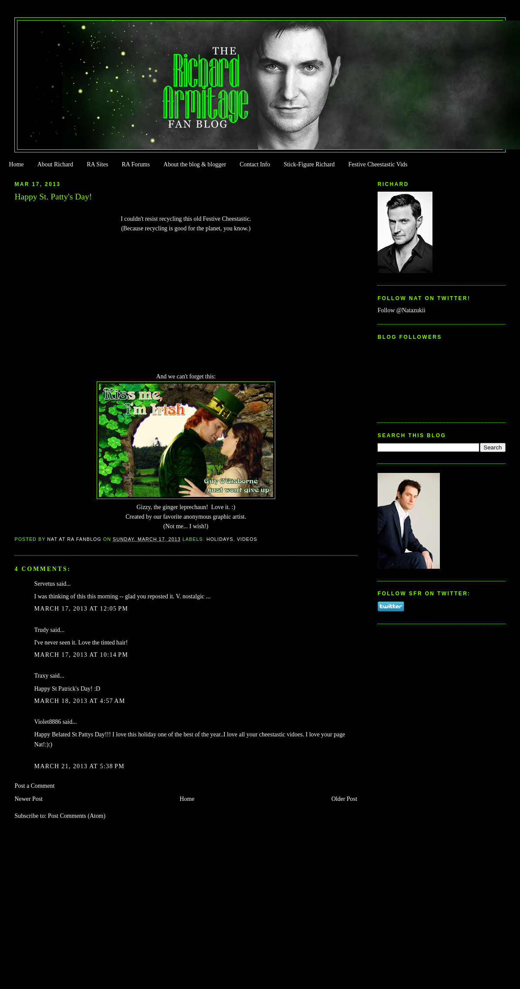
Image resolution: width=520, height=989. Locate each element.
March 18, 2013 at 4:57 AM (79, 701)
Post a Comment (34, 786)
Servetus (44, 584)
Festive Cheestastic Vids (378, 164)
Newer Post (28, 799)
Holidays (219, 539)
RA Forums (136, 164)
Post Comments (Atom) (76, 816)
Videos (247, 539)
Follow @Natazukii (401, 310)
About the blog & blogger (194, 164)
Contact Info (255, 164)
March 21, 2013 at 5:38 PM (79, 766)
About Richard (55, 164)
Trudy (41, 630)
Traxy (41, 675)
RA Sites (97, 164)
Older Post (344, 799)
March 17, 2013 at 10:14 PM (81, 654)
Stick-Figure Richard (309, 164)
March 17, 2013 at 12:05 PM (81, 608)
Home (16, 164)
